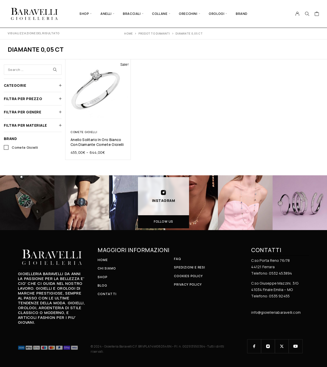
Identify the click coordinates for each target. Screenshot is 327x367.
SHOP (84, 14)
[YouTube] (295, 346)
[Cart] (316, 14)
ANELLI (106, 14)
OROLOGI (216, 14)
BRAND (242, 14)
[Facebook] (254, 346)
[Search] (307, 14)
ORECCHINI (188, 14)
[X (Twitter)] (282, 346)
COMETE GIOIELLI (84, 132)
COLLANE (159, 14)
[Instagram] (268, 346)
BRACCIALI (132, 14)
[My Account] (297, 14)
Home (128, 33)
